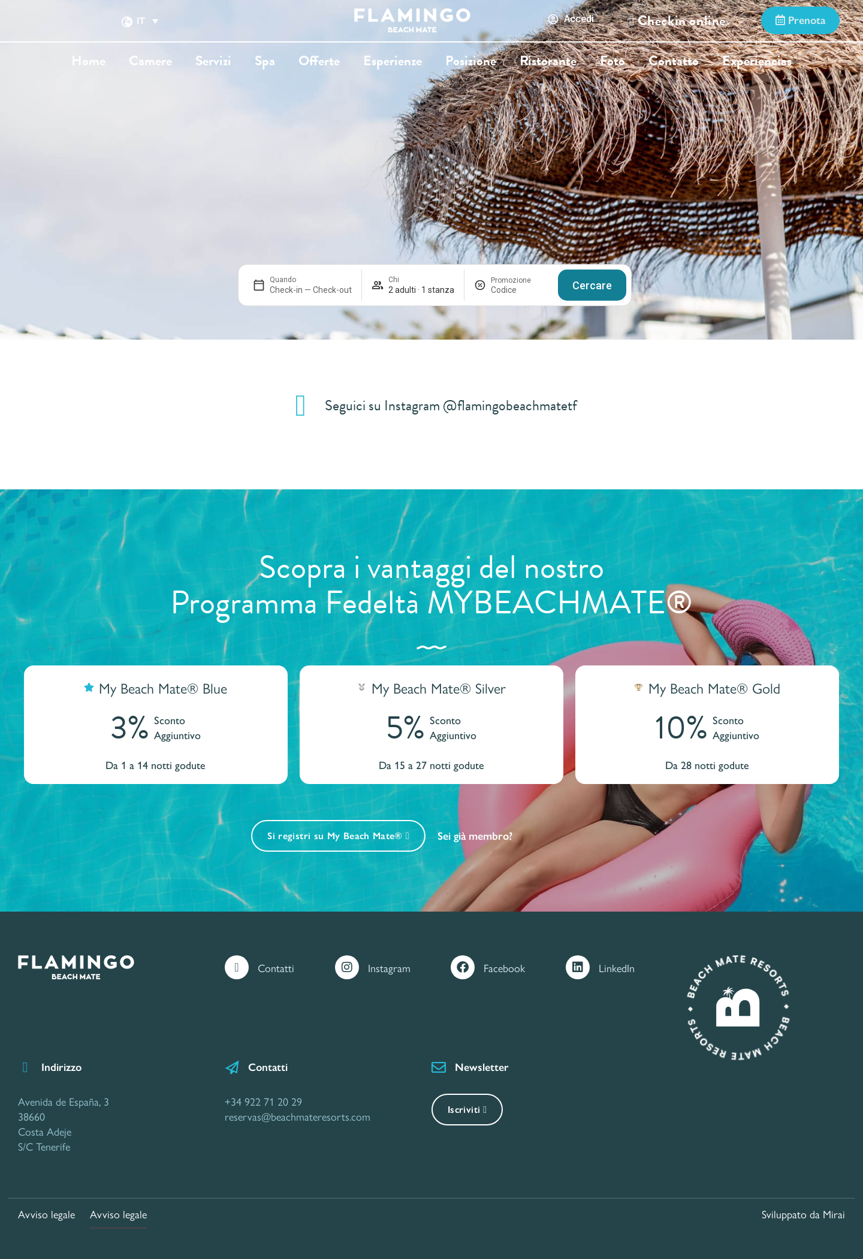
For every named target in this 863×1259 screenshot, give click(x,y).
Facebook (504, 967)
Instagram (389, 967)
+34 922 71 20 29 (263, 1101)
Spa (265, 60)
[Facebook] (463, 967)
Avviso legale (46, 1213)
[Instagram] (347, 967)
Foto (612, 60)
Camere (150, 60)
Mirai (834, 1213)
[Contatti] (237, 967)
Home (88, 60)
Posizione (470, 60)
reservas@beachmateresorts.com (297, 1116)
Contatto (673, 60)
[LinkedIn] (578, 967)
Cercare (592, 285)
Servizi (213, 60)
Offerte (319, 60)
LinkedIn (617, 967)
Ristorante (548, 60)
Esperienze (392, 60)
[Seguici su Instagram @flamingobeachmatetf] (301, 405)
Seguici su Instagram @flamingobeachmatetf (451, 405)
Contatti (276, 967)
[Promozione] (519, 290)
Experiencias (757, 60)
